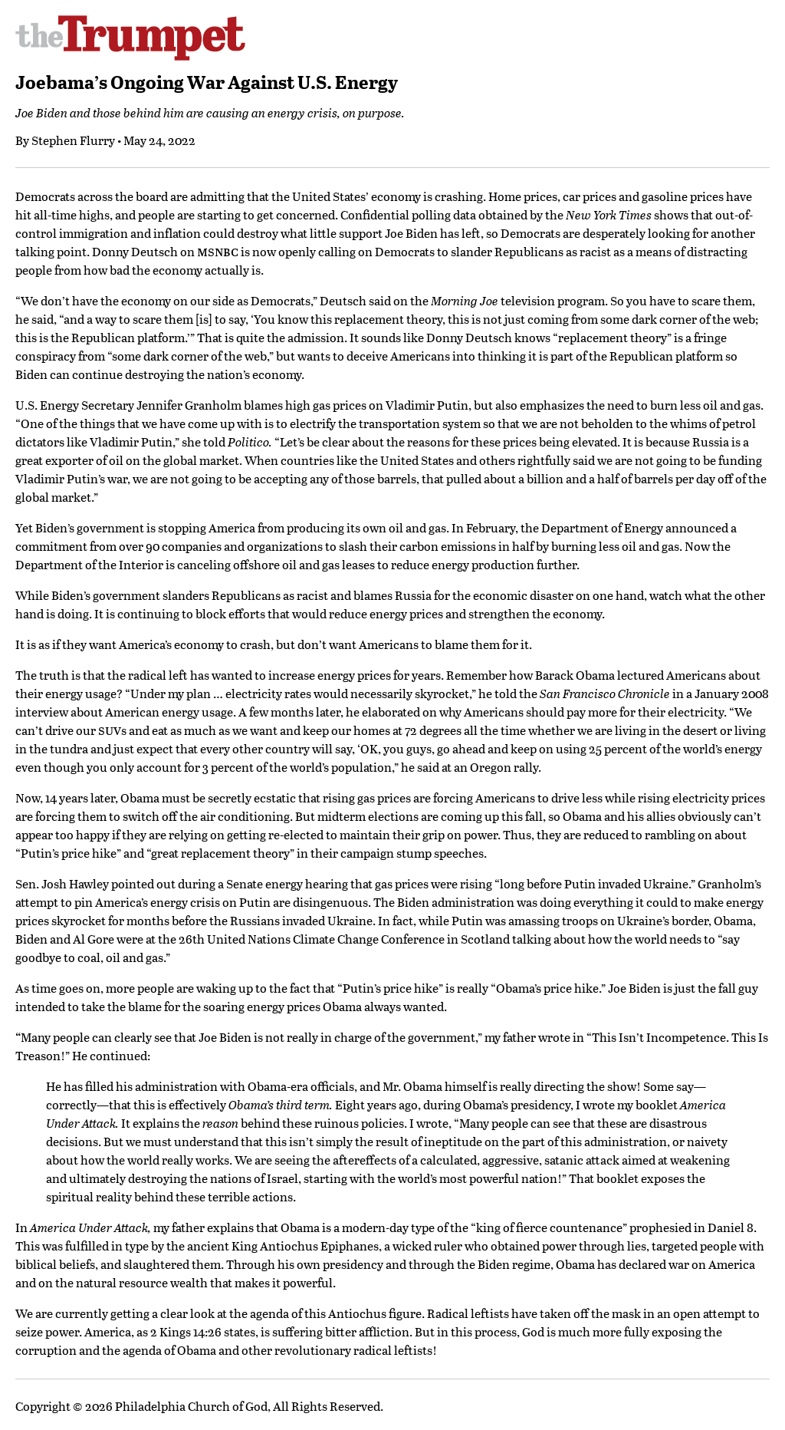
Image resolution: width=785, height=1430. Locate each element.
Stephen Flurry (73, 140)
